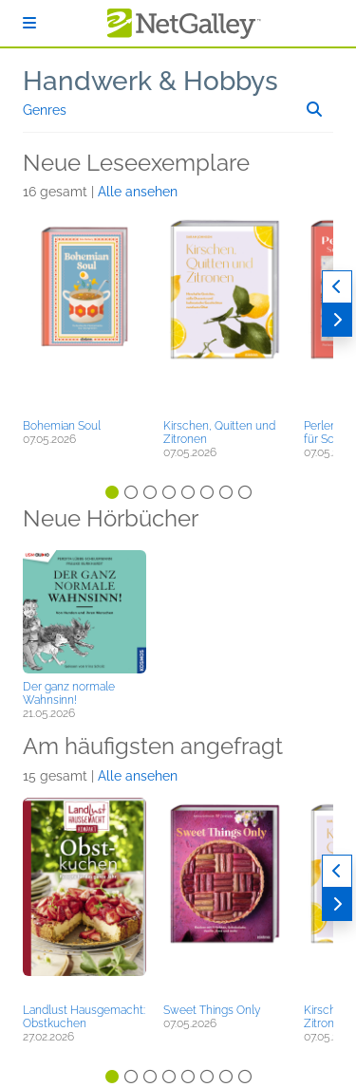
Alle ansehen (138, 191)
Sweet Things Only (211, 1010)
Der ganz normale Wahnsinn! (69, 693)
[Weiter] (337, 320)
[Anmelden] (29, 23)
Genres (44, 110)
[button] (84, 313)
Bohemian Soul (62, 426)
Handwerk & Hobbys (150, 81)
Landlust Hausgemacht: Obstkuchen (84, 1017)
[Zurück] (337, 287)
